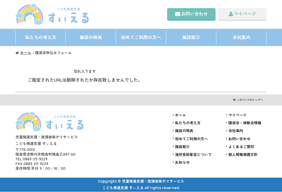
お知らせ (182, 162)
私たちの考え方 (40, 37)
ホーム (25, 53)
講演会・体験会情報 (244, 123)
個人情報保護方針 (243, 155)
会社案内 (241, 37)
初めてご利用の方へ (141, 37)
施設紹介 (191, 37)
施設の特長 (91, 37)
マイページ (245, 13)
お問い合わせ (194, 13)
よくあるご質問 (241, 147)
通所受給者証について (193, 155)
